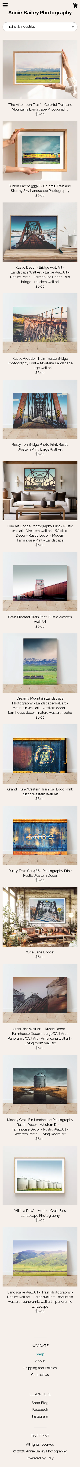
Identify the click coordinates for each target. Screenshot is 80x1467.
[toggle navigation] (5, 5)
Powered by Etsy (40, 1458)
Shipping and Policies (40, 1368)
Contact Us (40, 1375)
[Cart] (75, 6)
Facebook (40, 1410)
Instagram (40, 1416)
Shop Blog (40, 1403)
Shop (40, 1354)
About (40, 1361)
